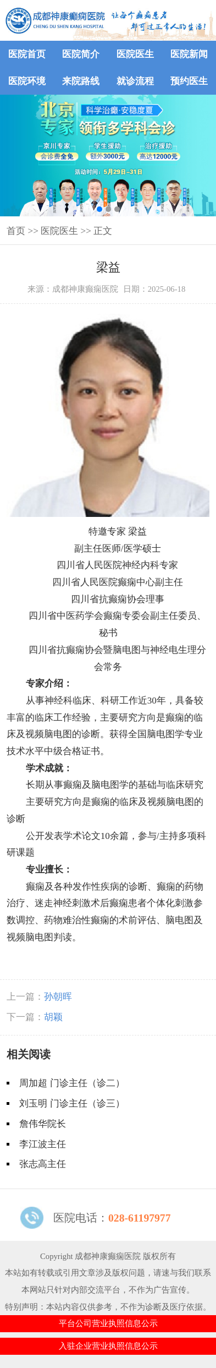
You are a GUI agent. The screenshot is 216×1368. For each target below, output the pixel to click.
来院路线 (80, 81)
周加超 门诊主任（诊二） (71, 1083)
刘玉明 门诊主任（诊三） (71, 1103)
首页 (16, 231)
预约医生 (189, 81)
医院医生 (135, 54)
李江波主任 (42, 1144)
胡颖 (53, 1017)
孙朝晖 (58, 996)
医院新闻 (189, 54)
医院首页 (27, 54)
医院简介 (80, 54)
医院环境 (27, 81)
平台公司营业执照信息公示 (108, 1323)
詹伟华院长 (42, 1124)
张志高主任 (42, 1164)
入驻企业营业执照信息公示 (108, 1346)
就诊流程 (135, 81)
